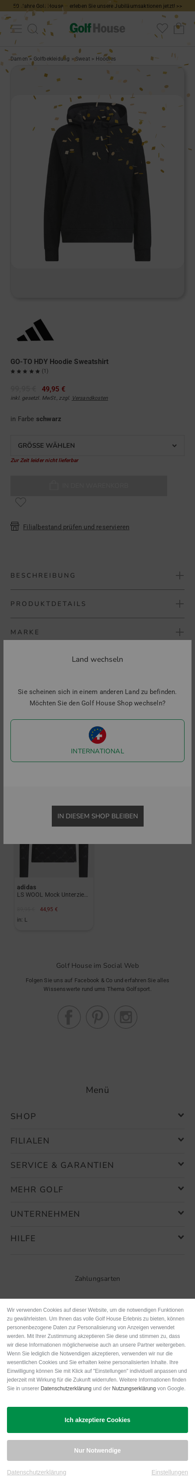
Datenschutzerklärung (65, 1388)
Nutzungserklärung (134, 1388)
